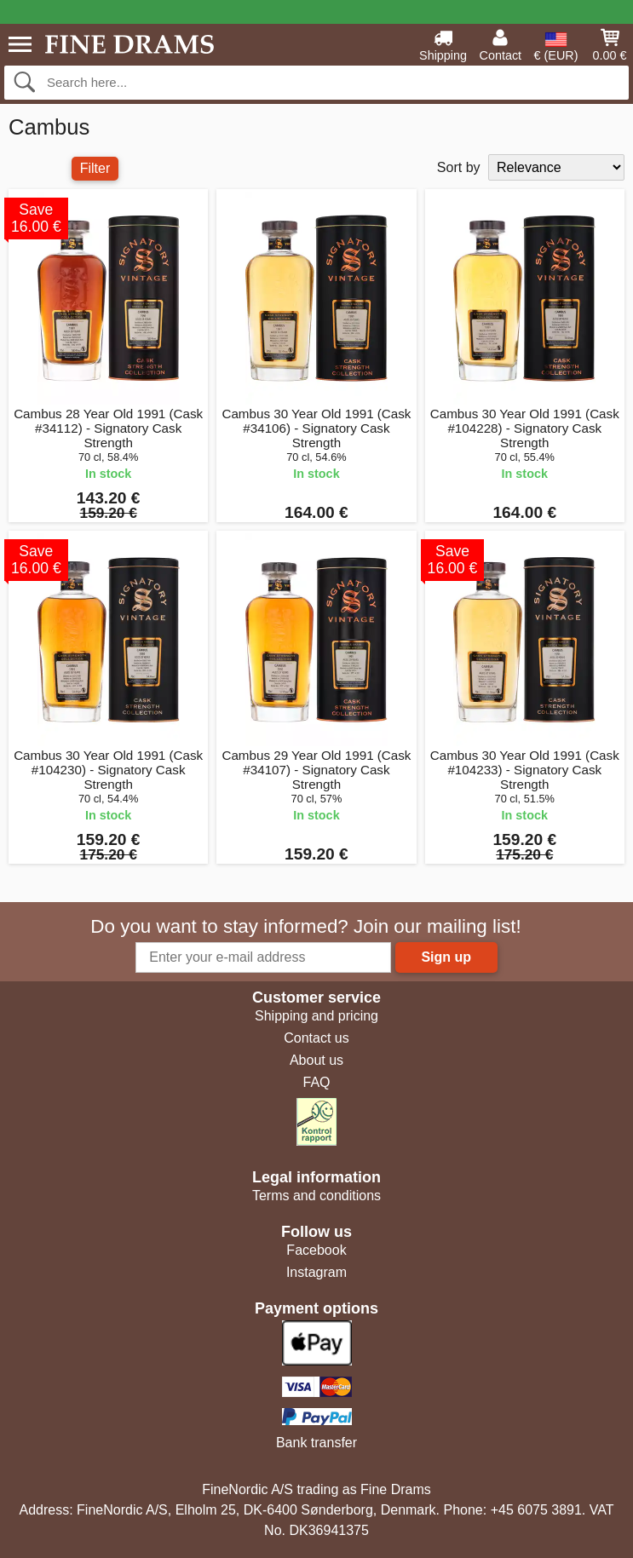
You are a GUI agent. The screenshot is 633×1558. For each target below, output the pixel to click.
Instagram (316, 1272)
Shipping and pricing (316, 1016)
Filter (95, 168)
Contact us (316, 1038)
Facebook (316, 1250)
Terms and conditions (316, 1195)
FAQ (316, 1082)
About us (316, 1060)
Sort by (459, 167)
